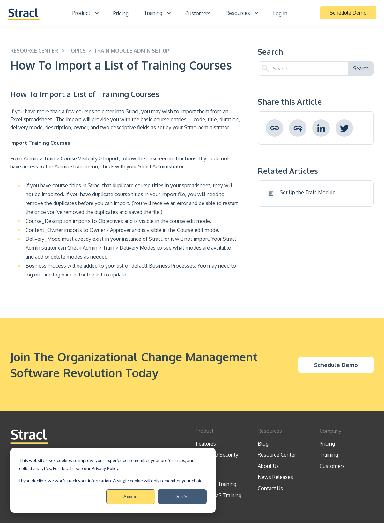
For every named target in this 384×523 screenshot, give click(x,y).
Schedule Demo (348, 13)
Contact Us (270, 488)
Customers (197, 13)
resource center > (38, 51)
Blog (263, 443)
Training (329, 455)
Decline (182, 496)
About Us (268, 466)
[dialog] (113, 480)
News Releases (275, 477)
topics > (80, 51)
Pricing (121, 13)
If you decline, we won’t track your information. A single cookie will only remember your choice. (112, 480)
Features (206, 443)
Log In (280, 13)
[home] (24, 12)
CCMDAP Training (216, 484)
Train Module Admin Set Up (131, 51)
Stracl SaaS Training (218, 495)
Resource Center (277, 455)
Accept (130, 496)
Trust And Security (217, 455)
